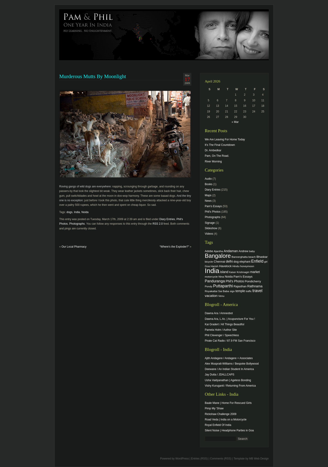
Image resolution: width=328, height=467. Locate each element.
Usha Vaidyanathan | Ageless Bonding (228, 380)
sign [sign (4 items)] (232, 291)
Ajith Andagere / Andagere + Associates (229, 358)
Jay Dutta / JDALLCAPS (219, 374)
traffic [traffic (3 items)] (249, 291)
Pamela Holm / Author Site (221, 329)
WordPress (182, 458)
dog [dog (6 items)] (235, 261)
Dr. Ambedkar (213, 150)
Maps (208, 195)
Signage (210, 222)
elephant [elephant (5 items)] (244, 261)
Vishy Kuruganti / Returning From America (230, 385)
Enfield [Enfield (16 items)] (257, 261)
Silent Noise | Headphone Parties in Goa (229, 430)
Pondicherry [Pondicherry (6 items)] (253, 281)
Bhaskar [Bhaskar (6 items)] (262, 256)
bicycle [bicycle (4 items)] (209, 261)
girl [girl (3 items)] (265, 261)
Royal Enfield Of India (218, 425)
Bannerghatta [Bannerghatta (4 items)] (240, 256)
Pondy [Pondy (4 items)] (208, 286)
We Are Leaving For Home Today (225, 139)
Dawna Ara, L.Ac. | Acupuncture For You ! (230, 318)
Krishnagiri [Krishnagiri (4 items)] (243, 272)
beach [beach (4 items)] (252, 256)
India (77, 212)
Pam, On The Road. (217, 155)
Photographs (77, 223)
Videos (209, 233)
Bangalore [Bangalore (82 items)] (218, 256)
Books (208, 184)
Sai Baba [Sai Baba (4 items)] (223, 291)
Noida (84, 212)
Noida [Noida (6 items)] (229, 276)
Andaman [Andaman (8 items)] (231, 251)
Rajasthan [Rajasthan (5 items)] (239, 286)
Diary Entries (167, 219)
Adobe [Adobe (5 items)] (209, 251)
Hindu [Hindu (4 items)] (235, 266)
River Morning (213, 161)
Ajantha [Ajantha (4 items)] (218, 251)
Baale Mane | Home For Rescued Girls (228, 403)
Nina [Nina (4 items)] (221, 276)
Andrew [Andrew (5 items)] (243, 251)
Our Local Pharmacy (74, 246)
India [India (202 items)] (212, 270)
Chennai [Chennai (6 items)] (219, 261)
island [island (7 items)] (224, 272)
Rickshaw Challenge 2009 (220, 414)
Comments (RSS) (220, 458)
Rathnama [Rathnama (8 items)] (255, 286)
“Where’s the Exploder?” (174, 246)
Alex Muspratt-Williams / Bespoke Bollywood (232, 363)
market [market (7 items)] (255, 272)
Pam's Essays (213, 206)
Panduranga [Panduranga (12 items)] (215, 281)
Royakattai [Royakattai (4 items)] (211, 291)
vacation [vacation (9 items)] (211, 296)
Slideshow (211, 228)
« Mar (235, 122)
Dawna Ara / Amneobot (219, 313)
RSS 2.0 (158, 223)
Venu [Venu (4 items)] (221, 295)
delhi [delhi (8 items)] (229, 261)
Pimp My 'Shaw (214, 408)
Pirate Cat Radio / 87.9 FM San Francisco (230, 340)
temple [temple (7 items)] (240, 291)
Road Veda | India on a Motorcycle (225, 419)
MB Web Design (259, 458)
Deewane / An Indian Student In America (229, 369)
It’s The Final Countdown (220, 145)
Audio (208, 178)
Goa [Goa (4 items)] (207, 266)
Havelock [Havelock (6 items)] (225, 266)
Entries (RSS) (199, 458)
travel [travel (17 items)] (257, 290)
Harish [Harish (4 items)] (214, 266)
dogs (69, 212)
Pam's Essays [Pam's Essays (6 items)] (243, 276)
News (208, 200)
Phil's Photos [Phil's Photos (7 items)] (235, 281)
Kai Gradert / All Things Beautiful (224, 324)
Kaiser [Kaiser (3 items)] (232, 272)
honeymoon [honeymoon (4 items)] (247, 266)
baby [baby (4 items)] (252, 251)
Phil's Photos (212, 211)
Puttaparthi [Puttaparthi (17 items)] (223, 286)
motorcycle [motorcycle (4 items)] (211, 276)
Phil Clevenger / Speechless (222, 335)
